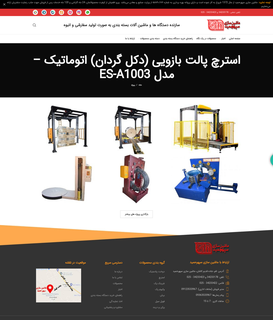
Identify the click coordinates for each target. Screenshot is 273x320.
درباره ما (118, 271)
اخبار (120, 289)
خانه (140, 85)
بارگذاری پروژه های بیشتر (136, 214)
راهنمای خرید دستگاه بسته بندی (106, 295)
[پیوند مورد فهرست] (199, 277)
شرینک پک (159, 283)
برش (162, 295)
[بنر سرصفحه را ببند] (4, 4)
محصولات (117, 283)
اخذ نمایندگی (115, 301)
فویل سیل (160, 301)
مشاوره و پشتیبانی (113, 307)
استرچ (162, 277)
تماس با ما (117, 277)
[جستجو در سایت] (34, 24)
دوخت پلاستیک (157, 271)
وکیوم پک (160, 289)
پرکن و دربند (159, 307)
